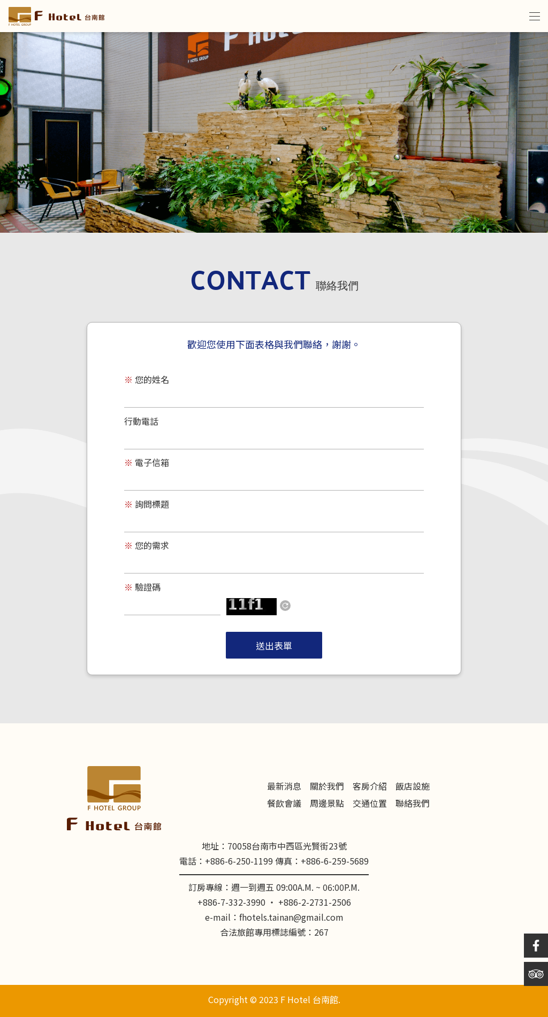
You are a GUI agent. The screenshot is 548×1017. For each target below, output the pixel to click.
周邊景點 (327, 804)
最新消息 (284, 787)
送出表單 (274, 647)
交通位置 (370, 804)
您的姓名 (146, 380)
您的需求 (146, 546)
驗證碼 (142, 588)
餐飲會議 (284, 804)
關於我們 (327, 787)
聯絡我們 (412, 804)
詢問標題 (146, 505)
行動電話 (141, 422)
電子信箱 (146, 463)
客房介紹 (370, 787)
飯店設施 (412, 787)
